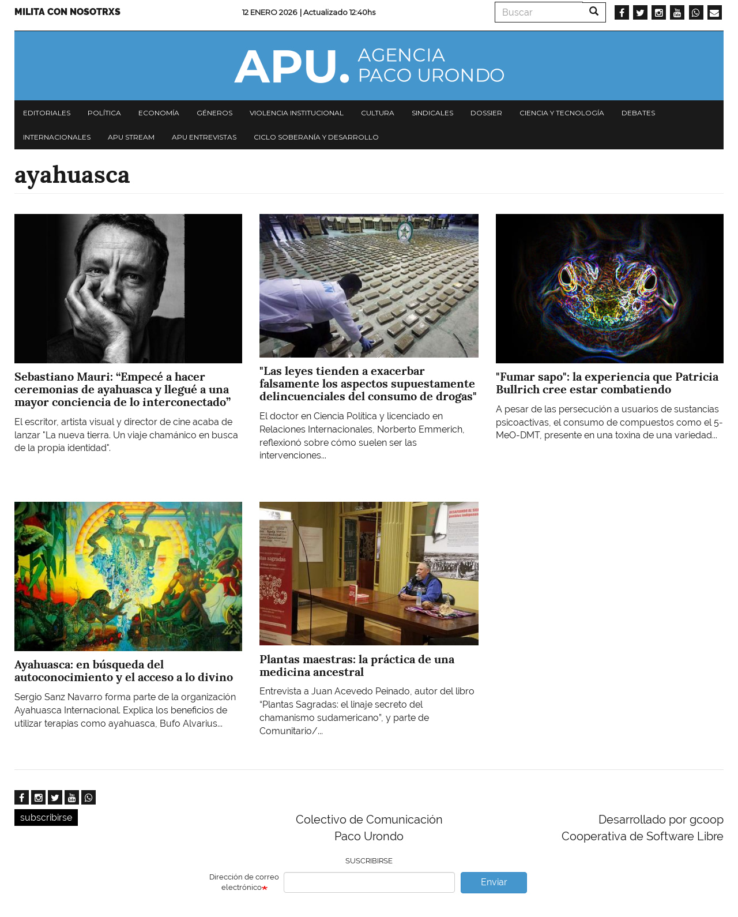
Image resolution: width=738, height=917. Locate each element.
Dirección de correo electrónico (244, 882)
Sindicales (432, 112)
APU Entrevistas (204, 137)
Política (104, 112)
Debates (638, 112)
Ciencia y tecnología (561, 112)
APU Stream (131, 137)
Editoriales (46, 112)
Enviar (494, 882)
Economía (158, 112)
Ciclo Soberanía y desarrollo (316, 137)
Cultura (377, 112)
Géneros (214, 112)
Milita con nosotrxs (67, 11)
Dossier (486, 112)
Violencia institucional (297, 112)
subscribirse (46, 817)
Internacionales (57, 137)
